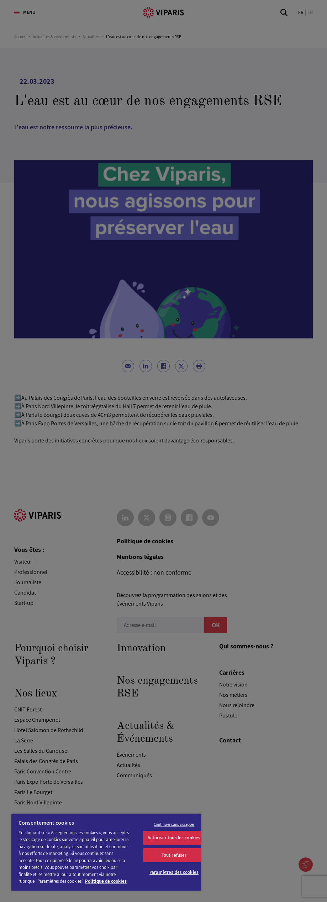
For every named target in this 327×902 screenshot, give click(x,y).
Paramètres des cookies (174, 872)
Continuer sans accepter (174, 824)
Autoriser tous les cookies (174, 838)
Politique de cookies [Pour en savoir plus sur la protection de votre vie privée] (106, 881)
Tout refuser (174, 855)
